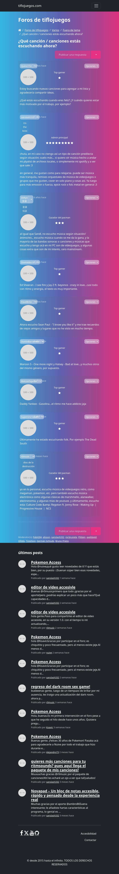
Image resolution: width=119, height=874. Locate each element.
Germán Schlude (45, 541)
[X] (26, 834)
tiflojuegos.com (29, 6)
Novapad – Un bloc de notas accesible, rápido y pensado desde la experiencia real (65, 795)
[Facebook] (21, 834)
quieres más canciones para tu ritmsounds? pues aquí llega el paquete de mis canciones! (58, 765)
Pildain (81, 537)
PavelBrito (26, 301)
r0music (25, 456)
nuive (49, 652)
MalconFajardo (29, 381)
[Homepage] (19, 30)
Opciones (91, 66)
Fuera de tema (71, 30)
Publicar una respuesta (72, 54)
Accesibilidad (88, 833)
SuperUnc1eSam (30, 416)
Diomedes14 (27, 262)
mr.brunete (71, 537)
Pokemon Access (46, 562)
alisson (46, 537)
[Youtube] (32, 834)
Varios (55, 30)
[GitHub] (37, 834)
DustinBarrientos (30, 341)
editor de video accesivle (53, 587)
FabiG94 (37, 537)
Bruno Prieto (62, 541)
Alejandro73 (52, 752)
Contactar (90, 840)
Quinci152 (26, 66)
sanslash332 (27, 117)
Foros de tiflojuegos (36, 30)
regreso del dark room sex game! (60, 686)
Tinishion (31, 541)
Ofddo (21, 541)
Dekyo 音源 (24, 199)
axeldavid (91, 537)
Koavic (49, 727)
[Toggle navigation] (96, 6)
